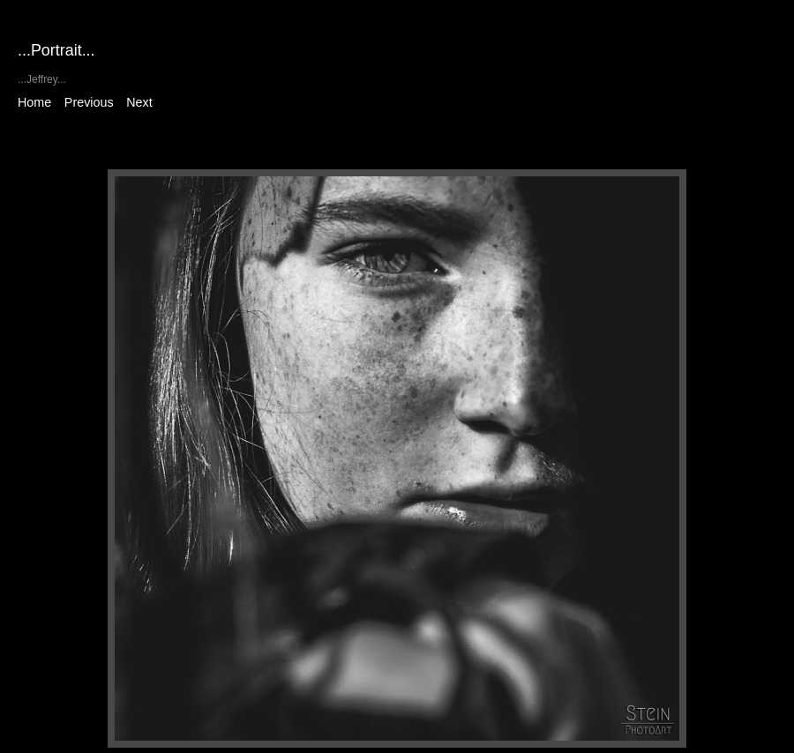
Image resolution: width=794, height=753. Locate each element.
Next (139, 102)
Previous (89, 102)
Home (34, 102)
